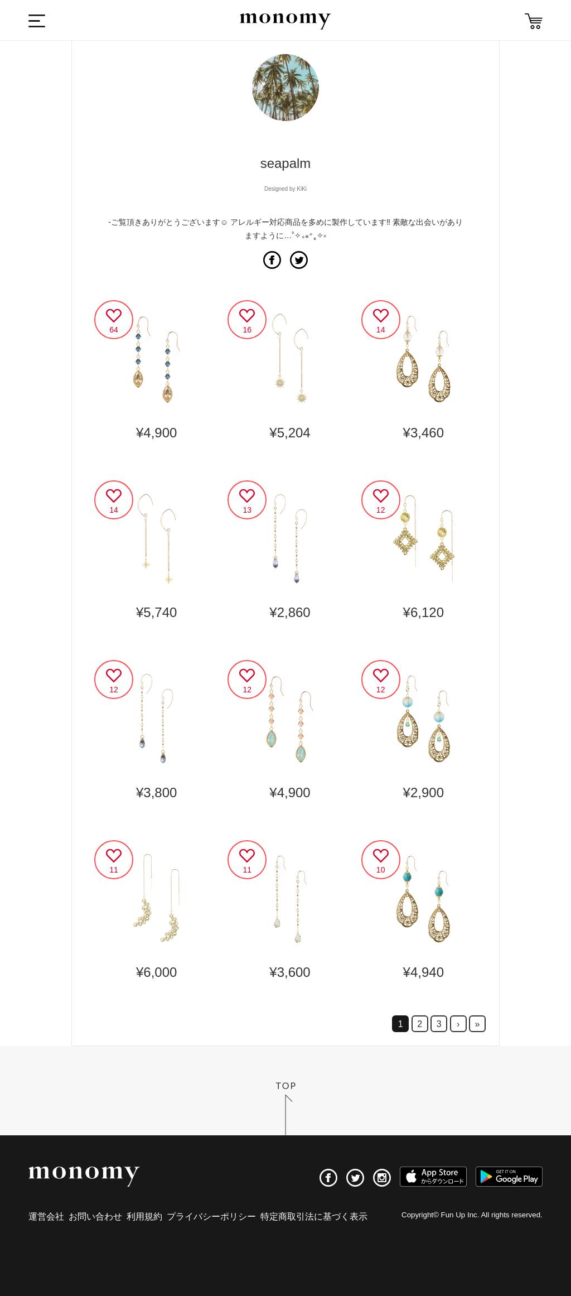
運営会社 (46, 1216)
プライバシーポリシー (211, 1216)
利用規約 (144, 1216)
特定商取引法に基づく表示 (313, 1216)
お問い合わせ (95, 1216)
